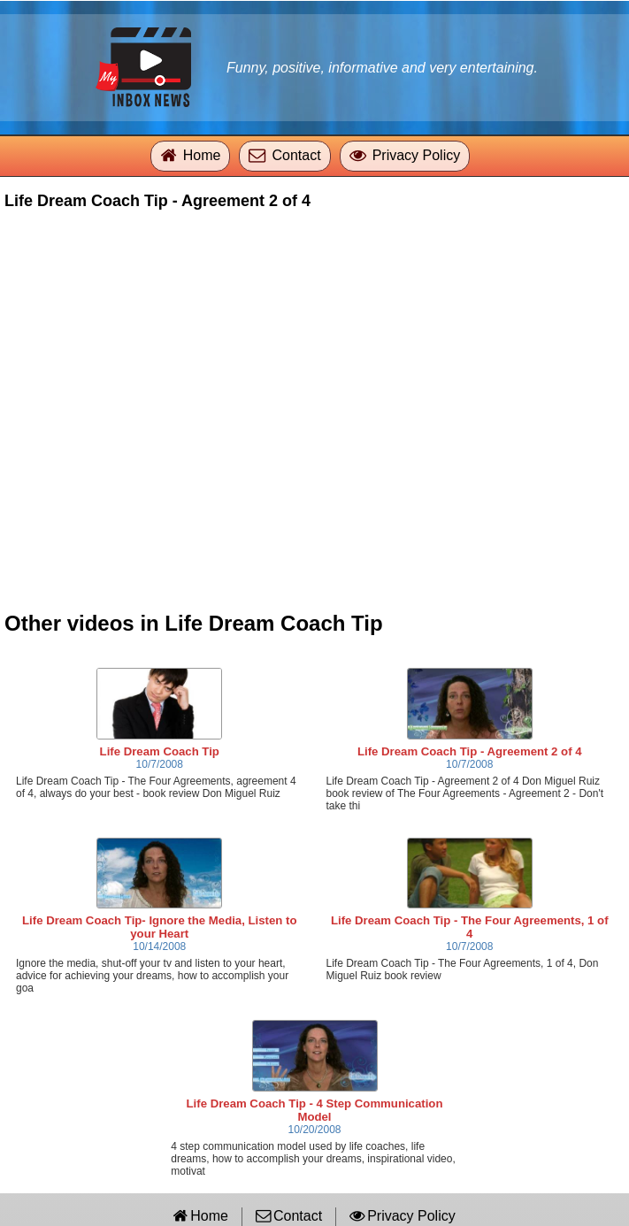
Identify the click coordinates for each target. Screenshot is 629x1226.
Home (202, 155)
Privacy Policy (416, 155)
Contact (296, 155)
